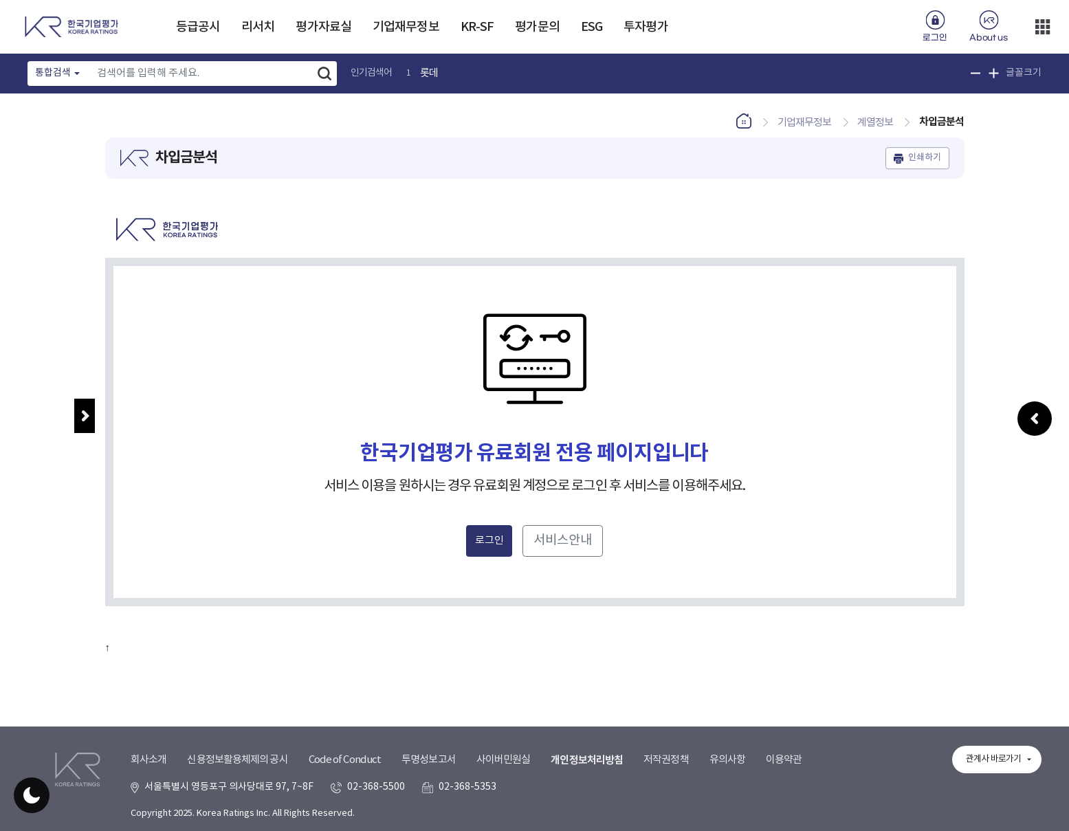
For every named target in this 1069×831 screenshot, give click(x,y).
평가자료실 (323, 27)
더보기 (1042, 27)
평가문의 (537, 27)
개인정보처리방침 (587, 760)
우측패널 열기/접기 (1034, 440)
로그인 (935, 38)
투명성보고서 (428, 760)
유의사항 (727, 760)
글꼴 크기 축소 (976, 73)
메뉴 (84, 416)
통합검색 (53, 72)
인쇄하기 (924, 158)
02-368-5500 (376, 787)
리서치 (257, 27)
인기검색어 (372, 72)
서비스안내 (562, 540)
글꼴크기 (1024, 72)
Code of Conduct (345, 760)
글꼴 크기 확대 (994, 73)
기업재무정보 (406, 27)
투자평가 (646, 27)
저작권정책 (666, 760)
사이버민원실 (503, 760)
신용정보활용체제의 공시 (237, 760)
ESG (591, 27)
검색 (324, 73)
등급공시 (198, 27)
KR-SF (477, 27)
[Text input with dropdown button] (201, 73)
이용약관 (784, 760)
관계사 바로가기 (993, 759)
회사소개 (148, 760)
